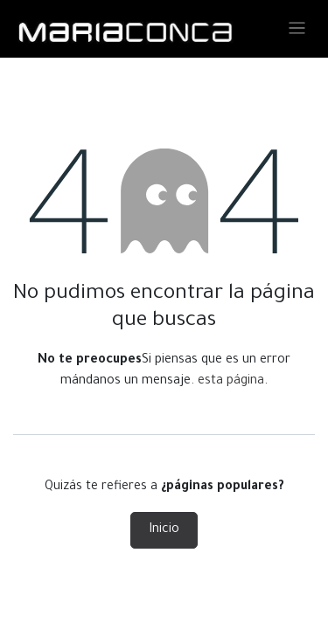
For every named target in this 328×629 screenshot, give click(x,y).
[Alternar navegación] (297, 29)
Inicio (164, 530)
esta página (231, 382)
